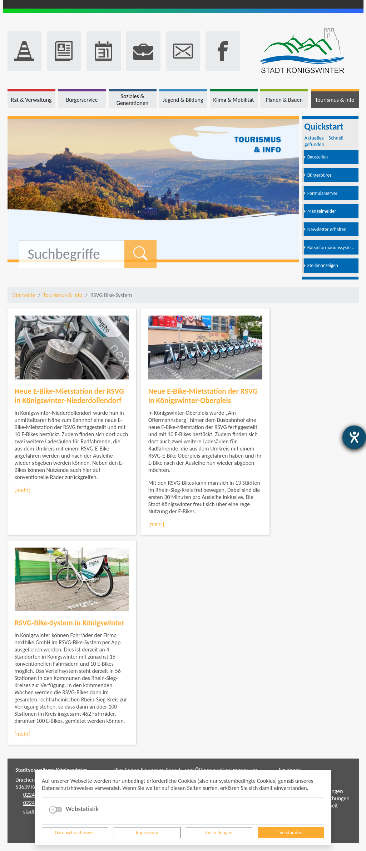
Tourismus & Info (63, 295)
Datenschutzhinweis (75, 833)
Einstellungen (219, 833)
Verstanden (291, 833)
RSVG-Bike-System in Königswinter (69, 623)
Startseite (24, 295)
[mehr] (23, 490)
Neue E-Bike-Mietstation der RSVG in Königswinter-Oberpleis (203, 395)
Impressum (147, 833)
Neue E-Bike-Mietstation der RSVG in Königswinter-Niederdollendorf (69, 395)
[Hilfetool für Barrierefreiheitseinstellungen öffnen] (354, 437)
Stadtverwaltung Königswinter (51, 769)
